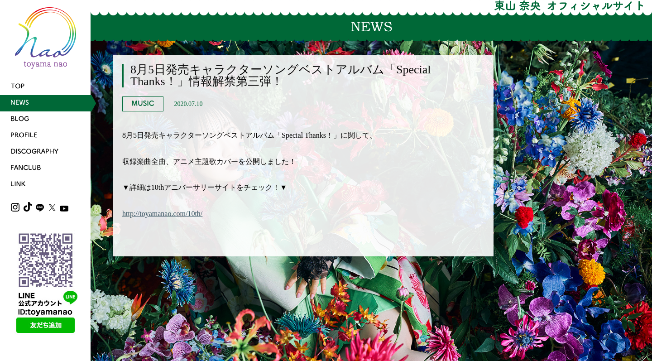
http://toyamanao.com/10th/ (162, 213)
